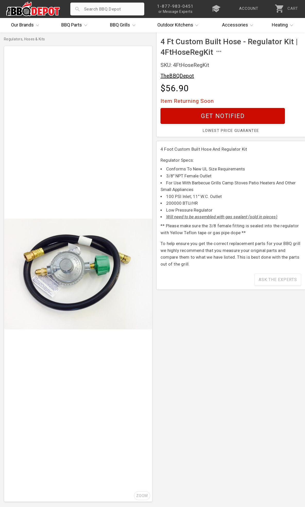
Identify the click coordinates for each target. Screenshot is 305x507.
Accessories (239, 25)
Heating (283, 25)
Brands (26, 25)
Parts (75, 25)
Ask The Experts (278, 279)
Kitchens (179, 25)
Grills (124, 25)
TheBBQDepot (177, 76)
